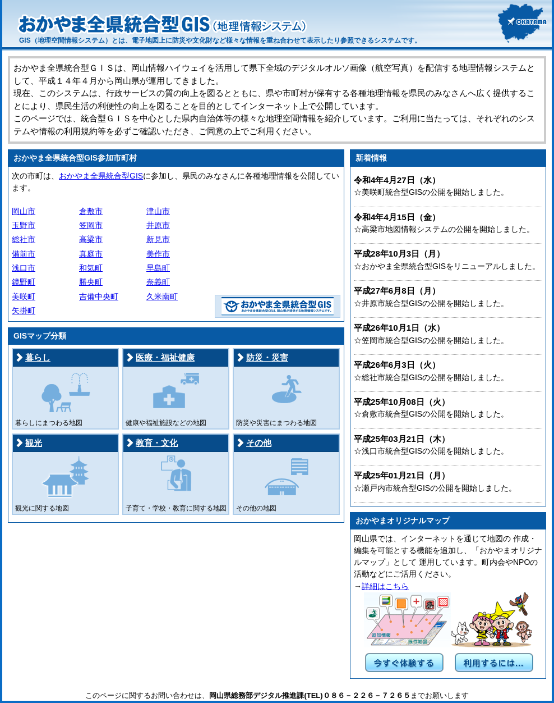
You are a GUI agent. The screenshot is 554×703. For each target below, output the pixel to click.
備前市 (23, 253)
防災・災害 (267, 357)
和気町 (91, 267)
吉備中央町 (98, 296)
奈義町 (158, 281)
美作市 (158, 253)
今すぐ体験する (404, 662)
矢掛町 (23, 310)
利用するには (494, 662)
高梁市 (91, 239)
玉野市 (23, 225)
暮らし (37, 357)
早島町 (158, 267)
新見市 (158, 239)
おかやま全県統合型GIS (101, 175)
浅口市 (23, 267)
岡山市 (23, 211)
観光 (33, 443)
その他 (258, 443)
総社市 (23, 239)
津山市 (158, 211)
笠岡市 (91, 225)
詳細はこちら (385, 586)
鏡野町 (23, 281)
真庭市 (91, 253)
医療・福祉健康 (165, 357)
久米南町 (162, 296)
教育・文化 (157, 443)
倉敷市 (91, 211)
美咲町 (23, 296)
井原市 (158, 225)
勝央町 (91, 281)
